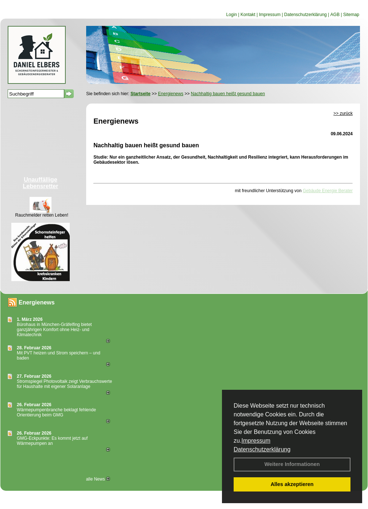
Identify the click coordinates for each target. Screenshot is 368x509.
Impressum (255, 441)
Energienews (37, 302)
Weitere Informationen (292, 464)
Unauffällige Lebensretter (40, 182)
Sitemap (351, 14)
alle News (98, 479)
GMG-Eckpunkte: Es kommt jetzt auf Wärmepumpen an (52, 441)
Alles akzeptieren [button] (292, 484)
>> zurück (343, 113)
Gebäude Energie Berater (328, 190)
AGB (335, 14)
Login (231, 14)
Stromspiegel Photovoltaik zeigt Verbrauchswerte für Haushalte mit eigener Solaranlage (64, 384)
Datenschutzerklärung (262, 449)
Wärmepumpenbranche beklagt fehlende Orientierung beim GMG (56, 412)
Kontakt (248, 14)
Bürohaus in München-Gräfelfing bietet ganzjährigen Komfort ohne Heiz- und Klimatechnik (54, 329)
